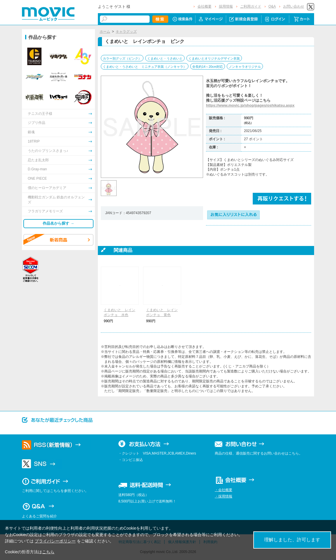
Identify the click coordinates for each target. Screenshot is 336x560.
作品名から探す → (58, 223)
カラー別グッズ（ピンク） (122, 58)
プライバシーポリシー (55, 541)
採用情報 (226, 6)
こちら (48, 551)
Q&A (272, 6)
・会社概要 (223, 490)
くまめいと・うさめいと (165, 58)
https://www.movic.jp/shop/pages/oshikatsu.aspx (250, 105)
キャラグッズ (126, 32)
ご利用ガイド (250, 6)
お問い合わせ (293, 6)
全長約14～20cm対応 (207, 66)
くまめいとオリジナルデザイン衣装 (214, 58)
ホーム (105, 32)
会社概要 (205, 6)
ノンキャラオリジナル (245, 66)
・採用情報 (223, 496)
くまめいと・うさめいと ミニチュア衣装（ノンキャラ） (144, 66)
